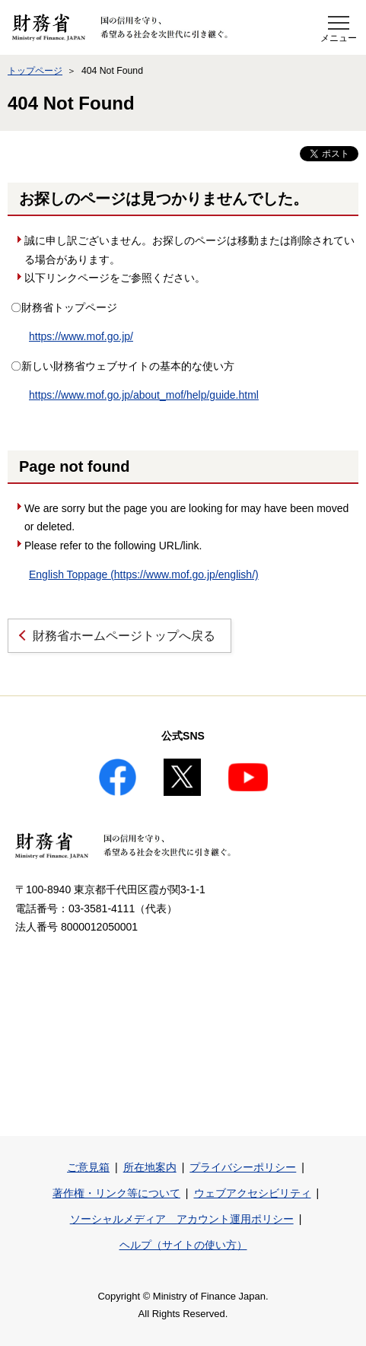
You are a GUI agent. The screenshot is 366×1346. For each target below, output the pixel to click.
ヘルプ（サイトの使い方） (183, 1245)
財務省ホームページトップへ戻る (124, 635)
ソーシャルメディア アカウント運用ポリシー (182, 1219)
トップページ (35, 70)
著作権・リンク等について (116, 1193)
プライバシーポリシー (242, 1167)
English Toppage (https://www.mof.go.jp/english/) (144, 574)
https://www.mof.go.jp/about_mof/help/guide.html (144, 395)
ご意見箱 (88, 1167)
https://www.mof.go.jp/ (81, 336)
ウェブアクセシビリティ (252, 1193)
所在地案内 (150, 1167)
